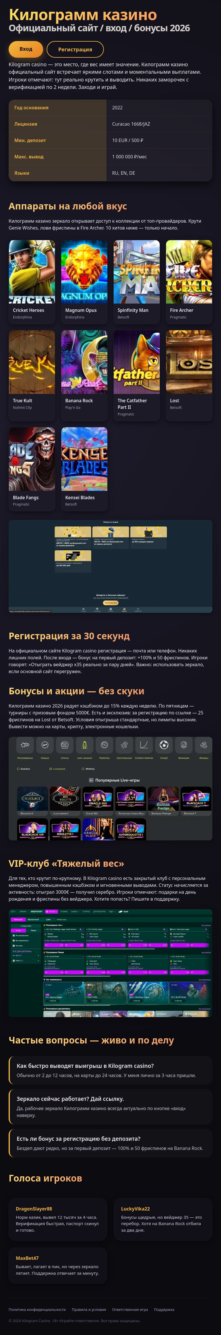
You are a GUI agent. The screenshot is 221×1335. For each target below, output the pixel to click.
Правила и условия (89, 1309)
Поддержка (164, 1309)
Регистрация (75, 49)
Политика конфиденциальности (37, 1309)
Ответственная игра (130, 1309)
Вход (26, 48)
